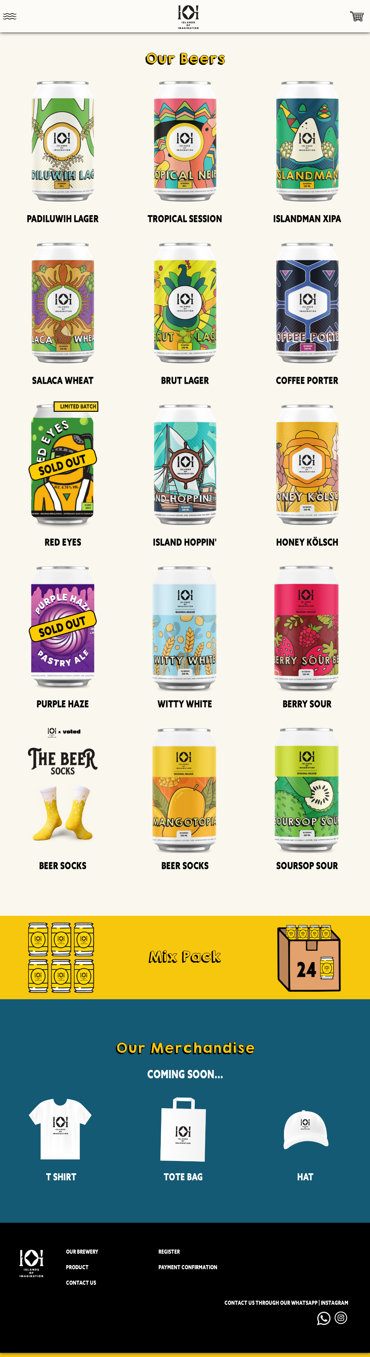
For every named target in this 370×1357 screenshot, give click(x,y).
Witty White (185, 704)
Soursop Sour (307, 865)
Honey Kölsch (307, 542)
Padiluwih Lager (63, 218)
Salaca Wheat (62, 380)
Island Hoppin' (185, 542)
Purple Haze (63, 704)
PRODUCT (77, 1267)
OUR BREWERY (82, 1251)
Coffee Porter (307, 380)
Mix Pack (184, 956)
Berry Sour (307, 704)
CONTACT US (81, 1282)
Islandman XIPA (307, 218)
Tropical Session (184, 218)
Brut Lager (185, 380)
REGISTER (169, 1251)
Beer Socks (62, 865)
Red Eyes (63, 542)
